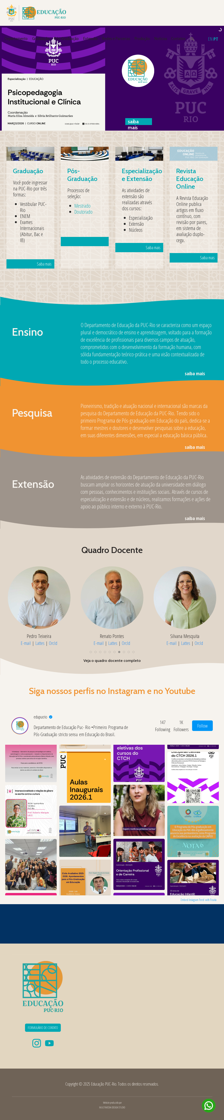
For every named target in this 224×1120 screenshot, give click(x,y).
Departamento (16, 38)
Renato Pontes (185, 635)
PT (215, 39)
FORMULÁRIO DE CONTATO (43, 1027)
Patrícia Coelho (39, 635)
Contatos (178, 38)
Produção (142, 38)
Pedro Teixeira (112, 635)
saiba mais (195, 373)
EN (210, 39)
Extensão (90, 38)
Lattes (39, 643)
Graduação (41, 38)
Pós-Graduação (66, 38)
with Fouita (210, 900)
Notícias (160, 38)
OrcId (53, 643)
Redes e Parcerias (116, 38)
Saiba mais (36, 231)
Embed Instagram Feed (192, 900)
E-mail (26, 643)
